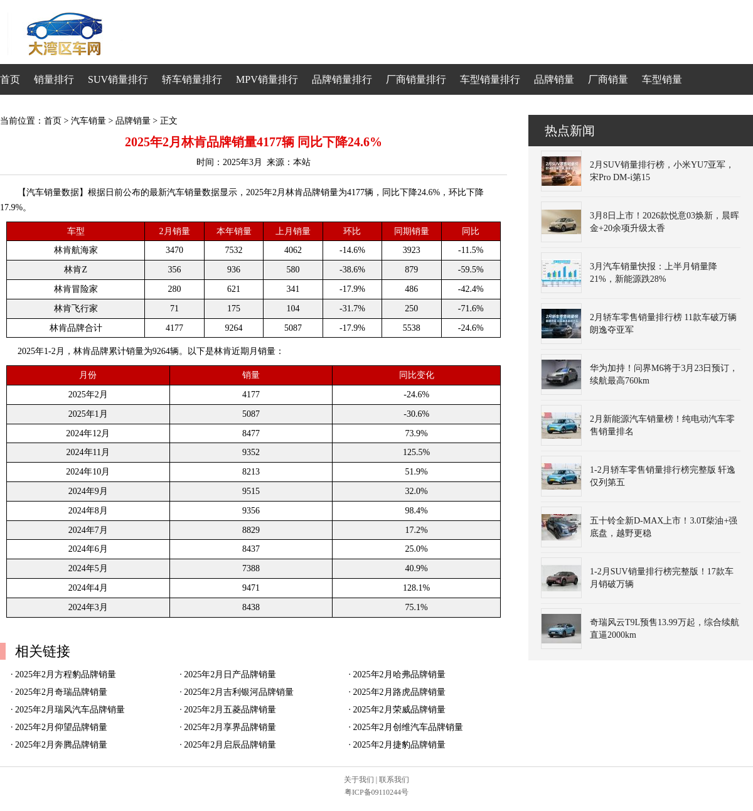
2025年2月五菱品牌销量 (230, 709)
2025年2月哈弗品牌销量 (399, 674)
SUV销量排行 (118, 79)
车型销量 (662, 79)
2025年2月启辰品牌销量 (230, 744)
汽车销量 (88, 121)
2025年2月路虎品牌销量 (399, 692)
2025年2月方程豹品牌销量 (65, 674)
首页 (10, 79)
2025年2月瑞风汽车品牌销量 (70, 709)
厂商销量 (608, 79)
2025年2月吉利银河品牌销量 (239, 692)
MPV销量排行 (267, 79)
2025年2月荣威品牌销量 (399, 709)
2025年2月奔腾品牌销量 (61, 744)
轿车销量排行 (192, 79)
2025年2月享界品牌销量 (230, 727)
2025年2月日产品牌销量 (230, 674)
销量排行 (54, 79)
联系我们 (394, 779)
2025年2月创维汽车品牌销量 (408, 727)
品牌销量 (554, 79)
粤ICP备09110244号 (376, 792)
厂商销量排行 (416, 79)
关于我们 (359, 779)
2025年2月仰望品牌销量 (61, 727)
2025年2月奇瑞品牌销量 (61, 692)
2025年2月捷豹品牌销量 (399, 744)
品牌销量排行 (342, 79)
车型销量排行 (490, 79)
